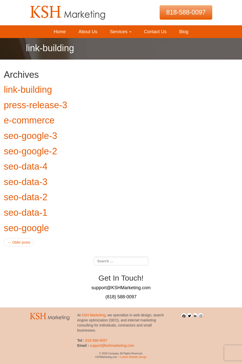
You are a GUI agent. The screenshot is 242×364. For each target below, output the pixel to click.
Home (60, 31)
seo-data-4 (25, 166)
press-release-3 (35, 105)
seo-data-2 (25, 197)
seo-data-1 (25, 212)
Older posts (19, 242)
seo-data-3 (25, 182)
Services (120, 31)
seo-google (26, 228)
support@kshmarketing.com (112, 345)
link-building (28, 89)
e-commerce (29, 120)
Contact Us (155, 31)
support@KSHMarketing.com (120, 287)
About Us (87, 31)
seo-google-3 (30, 136)
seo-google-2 (30, 151)
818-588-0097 (186, 12)
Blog (183, 31)
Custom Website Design (133, 357)
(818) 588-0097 (120, 296)
